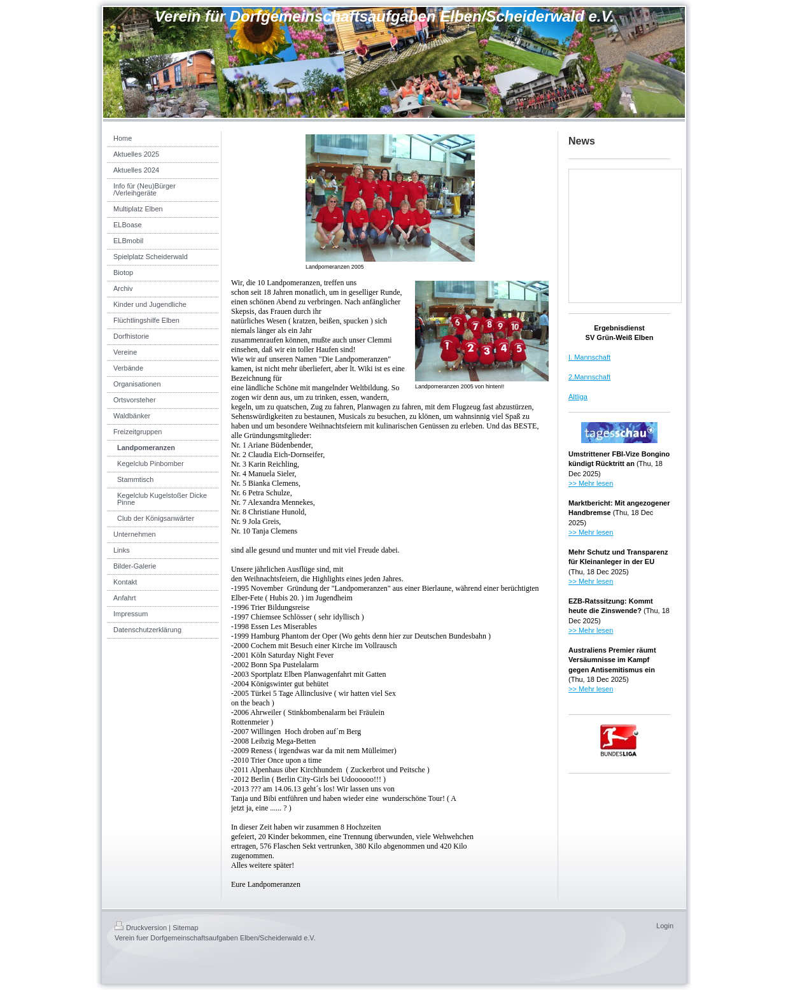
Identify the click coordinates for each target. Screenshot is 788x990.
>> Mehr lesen (590, 483)
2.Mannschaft (589, 377)
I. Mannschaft (589, 357)
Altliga (577, 396)
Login (664, 926)
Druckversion (141, 927)
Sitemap (185, 927)
